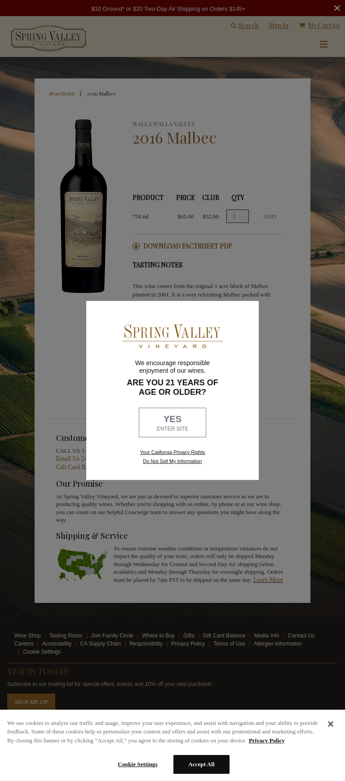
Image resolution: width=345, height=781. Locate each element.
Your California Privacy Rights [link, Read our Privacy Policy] (172, 452)
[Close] (331, 724)
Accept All (201, 764)
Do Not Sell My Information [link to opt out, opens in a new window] (172, 461)
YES (172, 423)
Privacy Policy (267, 740)
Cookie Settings (137, 764)
